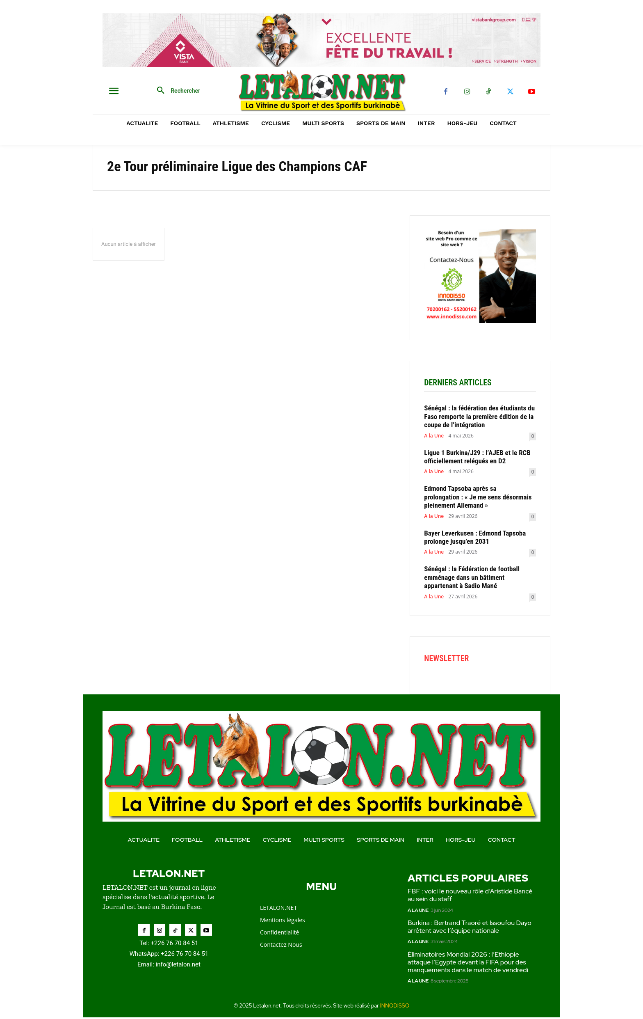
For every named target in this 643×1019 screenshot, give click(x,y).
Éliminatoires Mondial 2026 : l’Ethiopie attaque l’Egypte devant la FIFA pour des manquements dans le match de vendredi (468, 964)
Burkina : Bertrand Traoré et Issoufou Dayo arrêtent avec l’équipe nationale (469, 928)
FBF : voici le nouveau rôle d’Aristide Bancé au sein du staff (470, 897)
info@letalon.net (178, 966)
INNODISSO (395, 1007)
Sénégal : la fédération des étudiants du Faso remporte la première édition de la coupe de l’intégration (479, 417)
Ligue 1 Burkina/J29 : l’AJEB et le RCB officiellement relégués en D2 (477, 457)
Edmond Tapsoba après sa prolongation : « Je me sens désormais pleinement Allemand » (477, 498)
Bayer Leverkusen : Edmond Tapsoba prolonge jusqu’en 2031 (475, 538)
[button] (175, 91)
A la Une (434, 436)
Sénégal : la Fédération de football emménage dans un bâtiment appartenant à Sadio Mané (472, 578)
